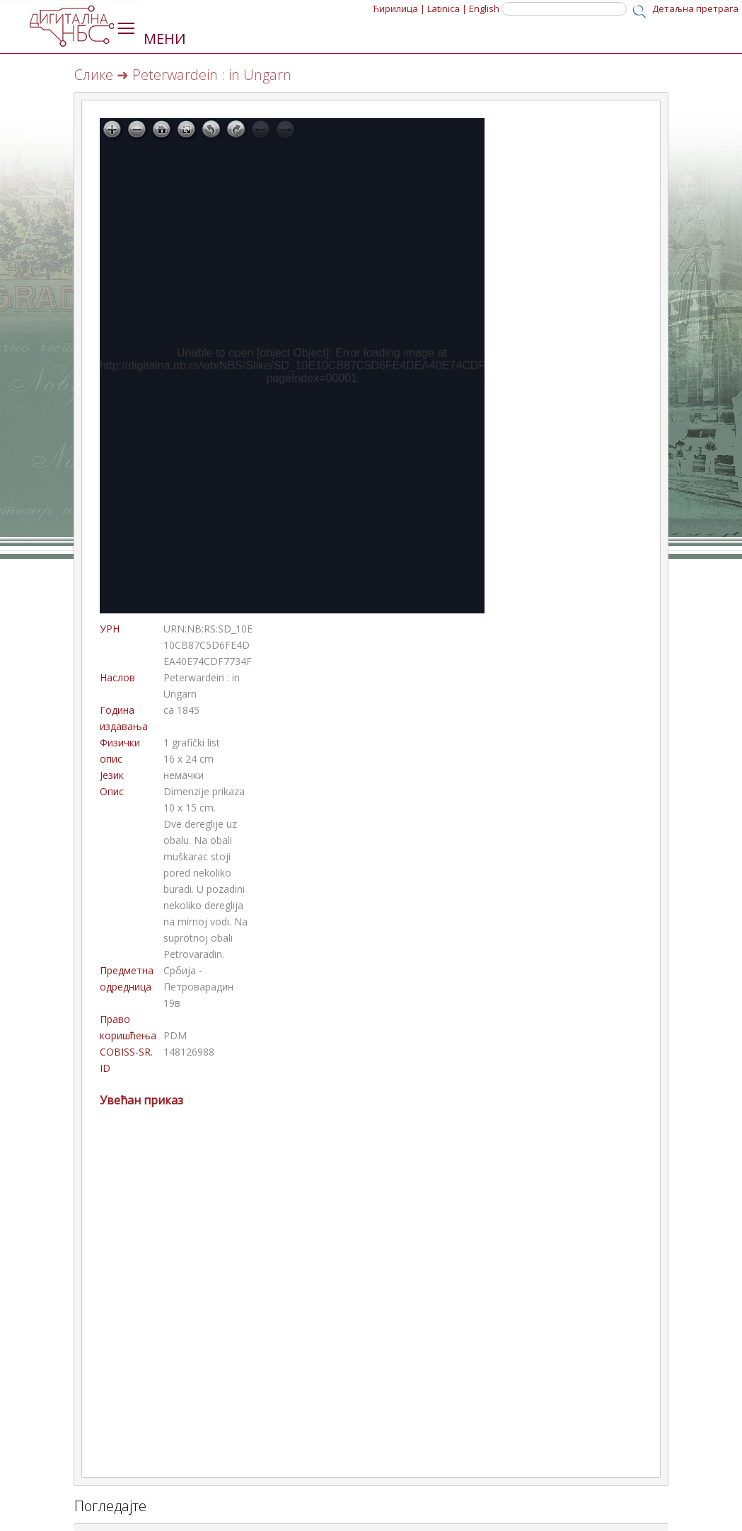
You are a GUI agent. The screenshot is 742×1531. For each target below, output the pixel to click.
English (484, 8)
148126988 (188, 1051)
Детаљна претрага (695, 8)
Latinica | (447, 8)
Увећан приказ (141, 1100)
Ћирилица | (399, 8)
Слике (93, 74)
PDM (175, 1035)
